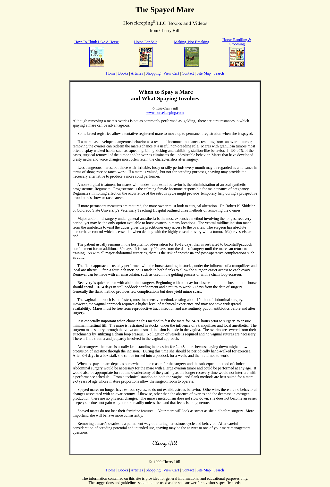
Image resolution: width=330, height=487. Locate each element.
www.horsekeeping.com (165, 113)
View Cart (171, 73)
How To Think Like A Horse (96, 42)
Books (123, 73)
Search (218, 73)
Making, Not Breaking (191, 42)
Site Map (204, 73)
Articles (137, 73)
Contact (188, 73)
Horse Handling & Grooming (236, 42)
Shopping (153, 73)
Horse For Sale (145, 42)
